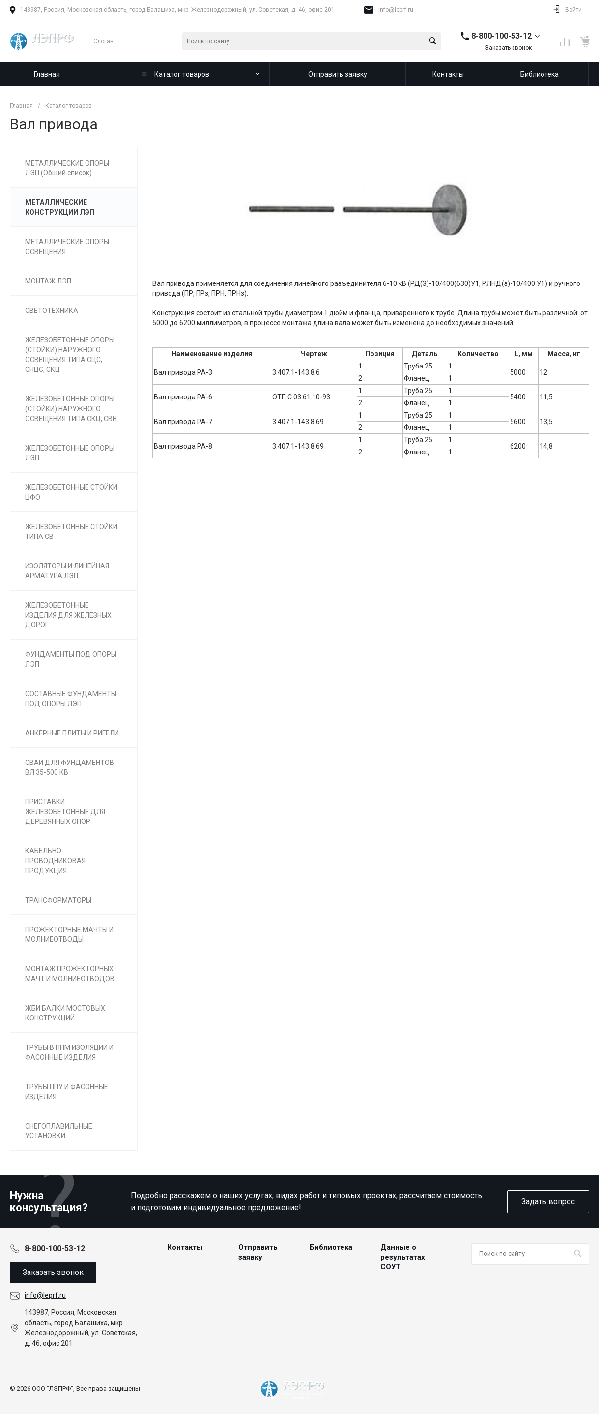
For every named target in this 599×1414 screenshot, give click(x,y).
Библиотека (331, 1247)
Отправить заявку (258, 1252)
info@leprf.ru (395, 9)
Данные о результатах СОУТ (402, 1257)
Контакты (184, 1247)
